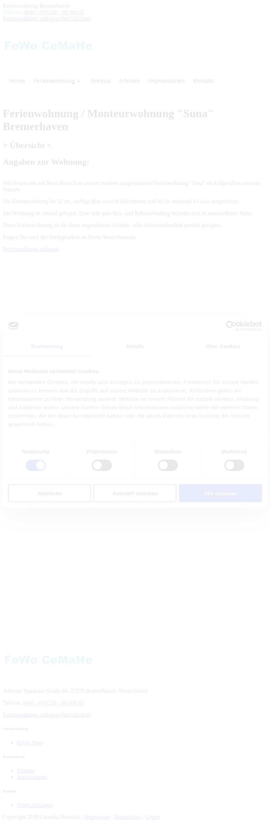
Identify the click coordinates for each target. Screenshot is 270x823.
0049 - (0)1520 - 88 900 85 (54, 12)
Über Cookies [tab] (223, 346)
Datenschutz (128, 817)
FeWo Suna (30, 742)
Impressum (96, 817)
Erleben (25, 771)
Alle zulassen (220, 493)
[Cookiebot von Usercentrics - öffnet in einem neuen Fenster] (231, 325)
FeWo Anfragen (34, 805)
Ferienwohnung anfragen (31, 249)
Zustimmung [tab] (47, 346)
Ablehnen (50, 493)
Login (153, 817)
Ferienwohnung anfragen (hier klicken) (47, 18)
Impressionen (32, 777)
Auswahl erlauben (135, 493)
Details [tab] (135, 346)
